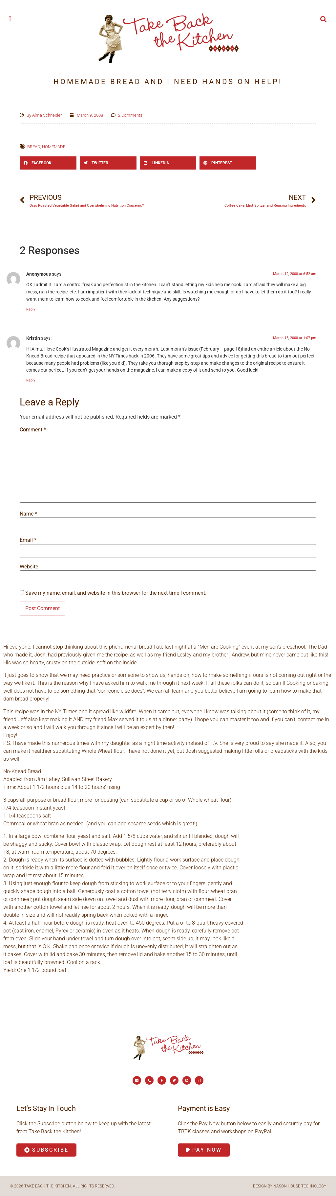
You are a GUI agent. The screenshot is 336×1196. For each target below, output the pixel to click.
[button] (10, 18)
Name (28, 514)
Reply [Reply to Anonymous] (30, 309)
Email (28, 540)
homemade (53, 146)
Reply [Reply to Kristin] (30, 380)
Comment (33, 429)
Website (29, 566)
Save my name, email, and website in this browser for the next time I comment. (115, 593)
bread (33, 146)
